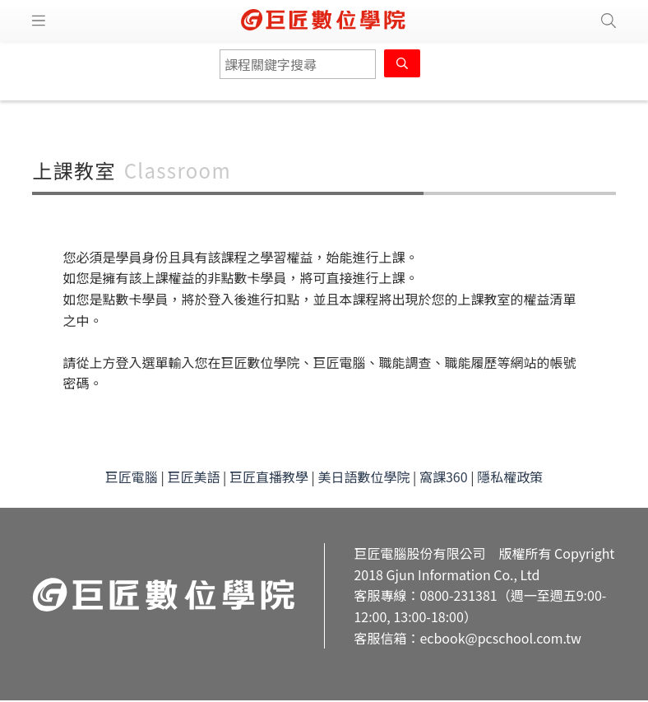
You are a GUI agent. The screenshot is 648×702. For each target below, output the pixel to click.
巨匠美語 (193, 476)
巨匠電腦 (131, 476)
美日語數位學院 (363, 476)
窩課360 (443, 476)
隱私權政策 (510, 476)
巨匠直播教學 (268, 476)
